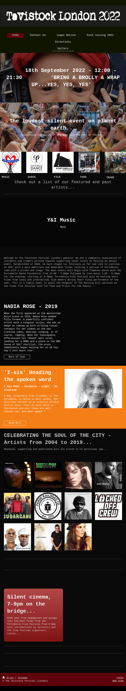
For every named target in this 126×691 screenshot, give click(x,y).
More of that (17, 357)
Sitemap (23, 678)
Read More (15, 423)
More (63, 227)
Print (8, 678)
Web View (118, 680)
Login (120, 677)
